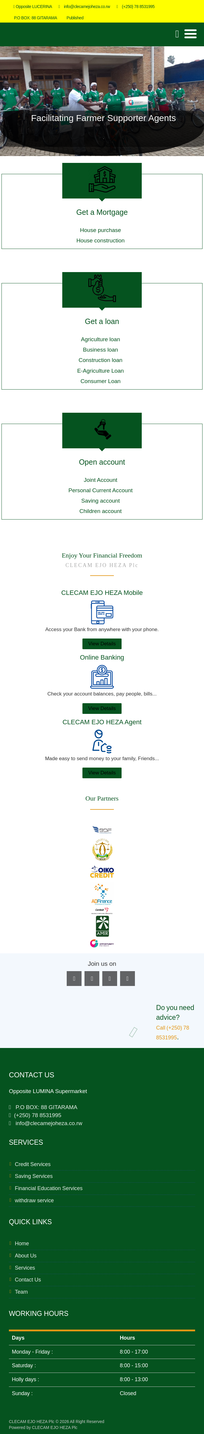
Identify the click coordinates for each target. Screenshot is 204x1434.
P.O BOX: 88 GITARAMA (34, 17)
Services (25, 1268)
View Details (102, 644)
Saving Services (34, 1176)
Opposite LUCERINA (32, 6)
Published (73, 17)
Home (22, 1243)
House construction (100, 240)
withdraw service (34, 1200)
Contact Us (28, 1280)
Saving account (100, 501)
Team (21, 1292)
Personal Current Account (100, 490)
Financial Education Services (48, 1188)
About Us (25, 1256)
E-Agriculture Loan (100, 371)
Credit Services (33, 1164)
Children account (100, 511)
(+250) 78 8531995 (135, 6)
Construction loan (100, 360)
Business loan (100, 350)
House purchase (100, 230)
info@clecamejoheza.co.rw (84, 6)
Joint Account (100, 480)
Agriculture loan (100, 339)
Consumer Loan (100, 381)
